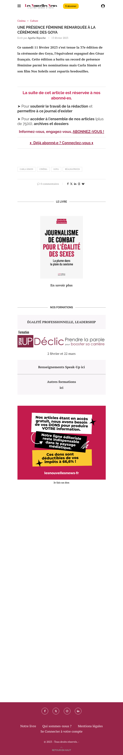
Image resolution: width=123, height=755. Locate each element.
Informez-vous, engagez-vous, (46, 131)
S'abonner (70, 6)
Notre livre (28, 726)
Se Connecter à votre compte (61, 731)
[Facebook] (45, 711)
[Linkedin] (78, 711)
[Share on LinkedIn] (75, 183)
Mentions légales (90, 726)
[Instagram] (67, 711)
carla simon (26, 169)
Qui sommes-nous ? (56, 726)
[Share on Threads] (79, 183)
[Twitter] (56, 711)
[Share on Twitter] (71, 183)
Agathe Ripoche (37, 38)
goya (56, 169)
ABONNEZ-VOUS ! (88, 131)
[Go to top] (61, 749)
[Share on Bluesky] (83, 183)
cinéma (43, 169)
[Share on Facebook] (68, 183)
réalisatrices (72, 169)
